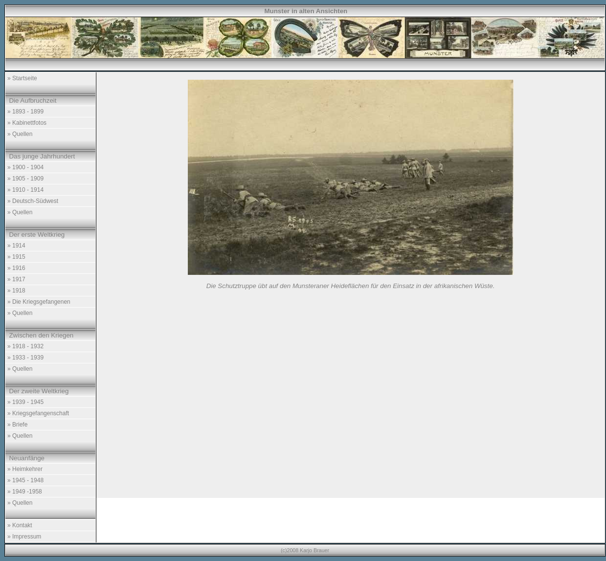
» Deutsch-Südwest (32, 201)
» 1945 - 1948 (25, 480)
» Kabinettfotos (26, 122)
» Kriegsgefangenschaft (38, 413)
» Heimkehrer (25, 469)
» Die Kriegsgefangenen (38, 301)
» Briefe (17, 424)
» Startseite (22, 78)
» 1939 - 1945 (25, 402)
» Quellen (19, 134)
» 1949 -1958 (24, 491)
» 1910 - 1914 (25, 189)
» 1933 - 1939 (25, 357)
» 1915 (16, 256)
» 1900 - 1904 (25, 167)
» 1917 (16, 279)
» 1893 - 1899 (25, 111)
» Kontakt (19, 525)
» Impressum (24, 536)
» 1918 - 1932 (25, 346)
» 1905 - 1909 (25, 178)
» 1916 (16, 268)
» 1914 (16, 245)
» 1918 (16, 290)
